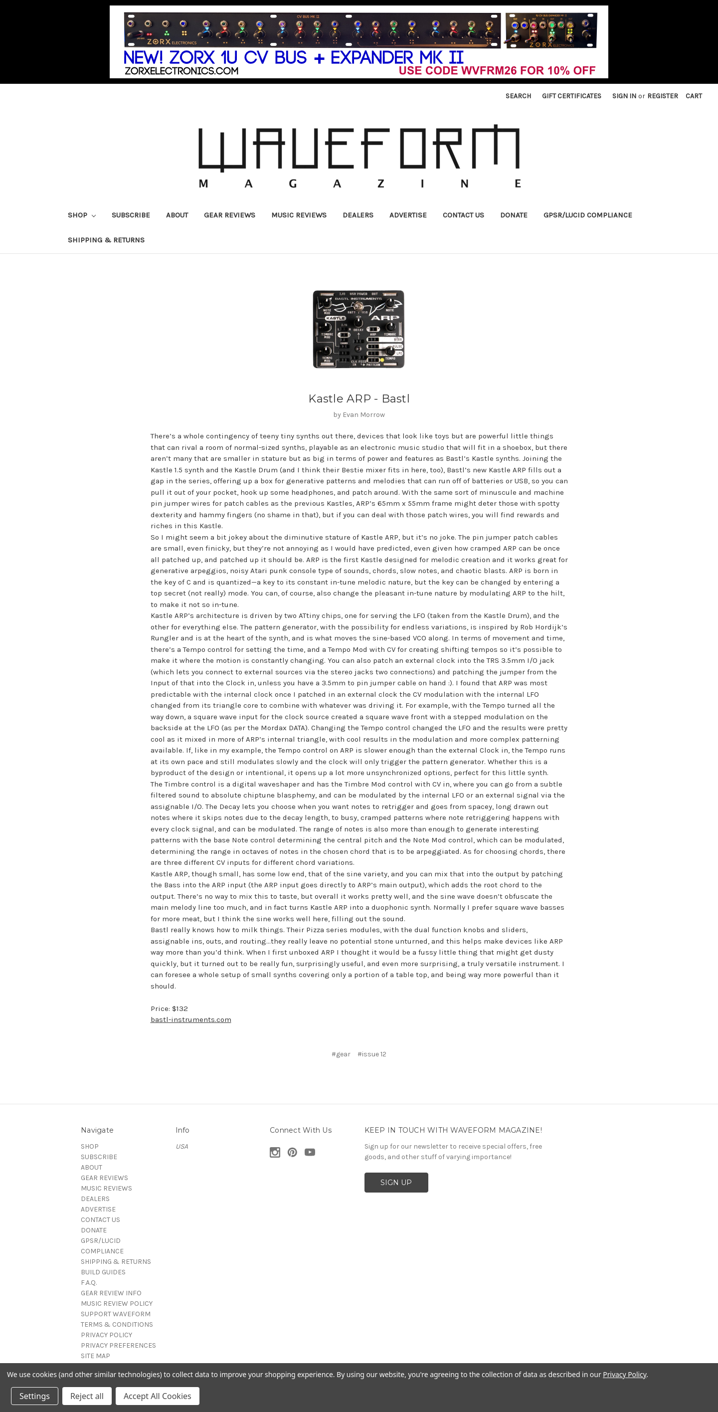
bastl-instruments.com (191, 1019)
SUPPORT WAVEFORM (116, 1314)
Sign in (624, 96)
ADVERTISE (408, 214)
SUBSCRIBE (131, 214)
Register (662, 96)
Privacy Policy (624, 1374)
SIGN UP (396, 1182)
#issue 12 (372, 1054)
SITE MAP (95, 1356)
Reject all (87, 1396)
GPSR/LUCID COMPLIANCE (587, 214)
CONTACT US (463, 214)
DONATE (514, 214)
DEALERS (358, 214)
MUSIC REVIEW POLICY (117, 1303)
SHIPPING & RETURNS (106, 239)
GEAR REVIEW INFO (111, 1293)
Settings (34, 1396)
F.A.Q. (89, 1282)
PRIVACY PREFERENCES (118, 1345)
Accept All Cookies (157, 1396)
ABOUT (177, 214)
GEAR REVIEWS (229, 214)
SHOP (82, 214)
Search (518, 96)
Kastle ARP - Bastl (359, 398)
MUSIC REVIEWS (299, 214)
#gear (341, 1054)
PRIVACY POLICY (106, 1335)
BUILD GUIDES (103, 1272)
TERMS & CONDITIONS (117, 1324)
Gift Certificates (571, 96)
